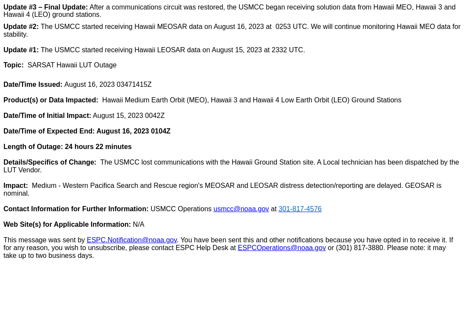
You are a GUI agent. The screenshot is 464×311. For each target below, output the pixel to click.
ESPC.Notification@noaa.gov (132, 240)
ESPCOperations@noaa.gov (282, 247)
